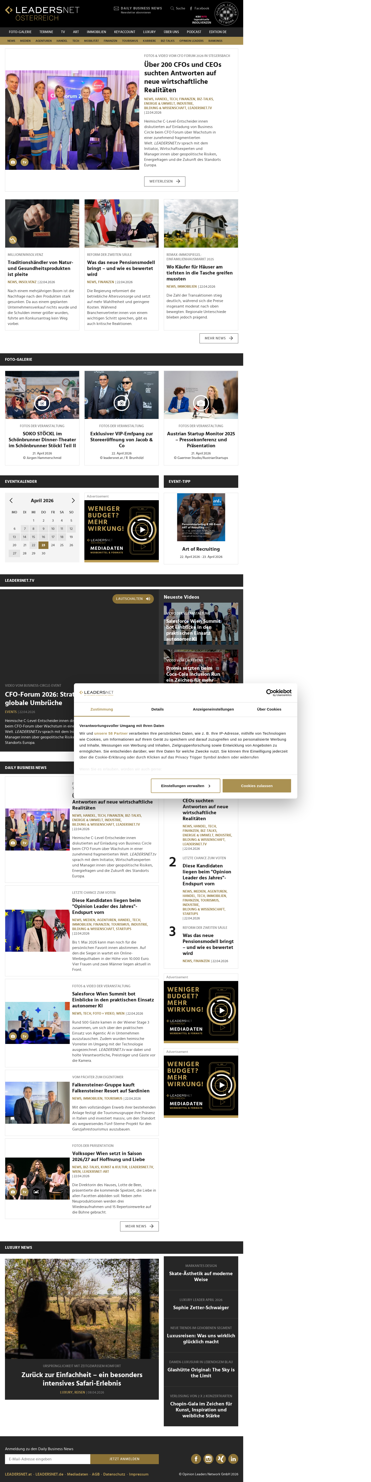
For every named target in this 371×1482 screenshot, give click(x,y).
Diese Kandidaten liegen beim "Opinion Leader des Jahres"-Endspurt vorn (106, 906)
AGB (96, 1474)
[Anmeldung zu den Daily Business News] (47, 1459)
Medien (25, 40)
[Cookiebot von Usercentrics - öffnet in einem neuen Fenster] (270, 693)
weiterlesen (164, 181)
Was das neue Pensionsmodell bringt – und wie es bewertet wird (121, 268)
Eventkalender (21, 482)
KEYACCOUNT (124, 32)
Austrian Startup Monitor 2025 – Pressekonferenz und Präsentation (201, 439)
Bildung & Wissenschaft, (166, 108)
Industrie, (186, 103)
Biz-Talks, (206, 99)
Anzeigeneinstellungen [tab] (213, 709)
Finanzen (110, 40)
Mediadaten (77, 1474)
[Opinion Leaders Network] (226, 14)
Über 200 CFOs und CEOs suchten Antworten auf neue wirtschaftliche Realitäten (112, 802)
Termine (46, 32)
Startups (123, 929)
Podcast (194, 32)
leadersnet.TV (200, 108)
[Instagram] (208, 1459)
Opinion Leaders (191, 40)
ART (76, 32)
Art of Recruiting (201, 549)
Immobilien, (82, 924)
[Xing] (221, 1459)
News (11, 40)
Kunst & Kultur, (115, 1167)
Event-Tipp (179, 482)
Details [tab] (157, 709)
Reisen (79, 1392)
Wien (120, 1013)
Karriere (149, 40)
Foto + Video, (104, 1013)
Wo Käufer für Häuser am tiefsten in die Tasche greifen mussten (200, 273)
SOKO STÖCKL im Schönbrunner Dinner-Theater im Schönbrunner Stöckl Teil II (42, 439)
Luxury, (67, 1392)
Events (11, 712)
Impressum (138, 1474)
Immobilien (96, 32)
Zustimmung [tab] (102, 709)
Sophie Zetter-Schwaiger (201, 1307)
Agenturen (43, 40)
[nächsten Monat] (73, 501)
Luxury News (18, 1248)
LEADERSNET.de (49, 1474)
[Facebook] (196, 1459)
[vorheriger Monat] (11, 501)
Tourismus (130, 40)
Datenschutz (114, 1474)
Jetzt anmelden (124, 1459)
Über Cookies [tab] (269, 709)
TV (63, 32)
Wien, (77, 1171)
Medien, (90, 920)
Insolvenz (27, 282)
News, (149, 99)
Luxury (149, 32)
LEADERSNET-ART (95, 1171)
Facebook (199, 9)
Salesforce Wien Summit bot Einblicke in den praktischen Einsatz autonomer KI (113, 999)
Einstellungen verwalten (185, 785)
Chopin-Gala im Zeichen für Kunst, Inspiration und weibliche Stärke (201, 1409)
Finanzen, (188, 99)
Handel (62, 40)
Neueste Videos (181, 597)
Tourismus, (121, 924)
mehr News (219, 338)
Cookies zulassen (256, 785)
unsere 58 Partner (111, 733)
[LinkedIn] (233, 1459)
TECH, (174, 99)
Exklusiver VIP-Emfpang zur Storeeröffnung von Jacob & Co (121, 439)
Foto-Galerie (20, 32)
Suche (177, 8)
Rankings (215, 40)
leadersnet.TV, (142, 1167)
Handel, (162, 99)
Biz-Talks (167, 40)
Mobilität (91, 40)
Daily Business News (25, 768)
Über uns (171, 32)
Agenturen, (107, 920)
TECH (75, 40)
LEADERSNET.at (18, 1474)
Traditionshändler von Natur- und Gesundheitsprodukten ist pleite (40, 268)
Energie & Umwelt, (160, 103)
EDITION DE (218, 32)
